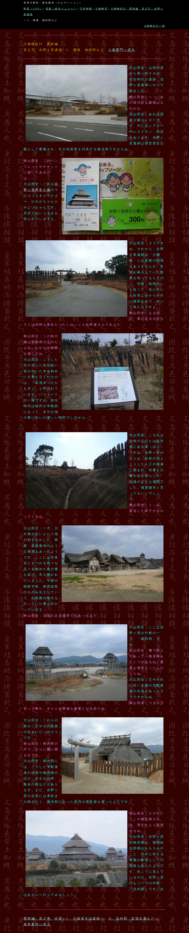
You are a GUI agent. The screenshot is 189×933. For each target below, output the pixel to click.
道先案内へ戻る (37, 924)
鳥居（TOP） (33, 8)
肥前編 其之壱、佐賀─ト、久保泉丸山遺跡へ (64, 918)
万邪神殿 (86, 8)
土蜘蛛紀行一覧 (154, 26)
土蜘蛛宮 (101, 8)
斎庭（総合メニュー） (61, 8)
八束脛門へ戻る (121, 50)
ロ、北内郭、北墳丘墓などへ (133, 918)
